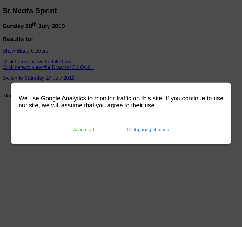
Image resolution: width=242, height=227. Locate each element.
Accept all (84, 129)
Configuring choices (147, 129)
